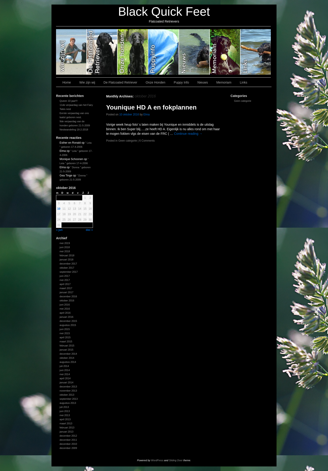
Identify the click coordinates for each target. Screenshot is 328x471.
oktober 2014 (67, 357)
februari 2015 (67, 345)
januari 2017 (67, 292)
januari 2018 (67, 259)
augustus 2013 (68, 403)
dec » (89, 230)
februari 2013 (67, 427)
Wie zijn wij (71, 52)
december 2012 (68, 435)
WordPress (157, 460)
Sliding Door (176, 460)
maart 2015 (66, 341)
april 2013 (65, 419)
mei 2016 (65, 308)
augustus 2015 (68, 325)
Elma (147, 114)
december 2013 (68, 386)
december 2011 (68, 439)
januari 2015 (67, 349)
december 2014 (68, 353)
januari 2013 (67, 431)
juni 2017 (65, 276)
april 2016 (65, 312)
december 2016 (68, 296)
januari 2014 (67, 382)
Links (256, 52)
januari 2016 (67, 317)
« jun (59, 230)
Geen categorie (242, 100)
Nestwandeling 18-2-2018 (74, 129)
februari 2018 (67, 255)
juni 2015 (65, 329)
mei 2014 (65, 374)
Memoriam (225, 52)
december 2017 (68, 263)
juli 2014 (64, 366)
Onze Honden (133, 52)
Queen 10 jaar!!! (69, 100)
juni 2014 (65, 370)
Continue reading (188, 133)
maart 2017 (66, 288)
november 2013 (68, 390)
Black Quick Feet (164, 11)
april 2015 (65, 337)
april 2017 (65, 284)
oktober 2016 (67, 300)
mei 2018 (65, 251)
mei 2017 (65, 280)
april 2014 (65, 378)
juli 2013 (64, 407)
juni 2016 (65, 304)
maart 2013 (66, 423)
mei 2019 (65, 243)
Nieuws (194, 52)
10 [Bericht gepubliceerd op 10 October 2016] (58, 208)
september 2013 (69, 398)
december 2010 (68, 444)
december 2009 (68, 448)
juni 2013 (65, 411)
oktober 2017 (67, 267)
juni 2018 (65, 247)
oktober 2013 (67, 394)
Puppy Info (163, 52)
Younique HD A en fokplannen (151, 107)
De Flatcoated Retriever (102, 52)
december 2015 (68, 321)
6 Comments (147, 140)
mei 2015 (65, 333)
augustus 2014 (68, 362)
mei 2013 (65, 415)
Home (66, 82)
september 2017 (69, 271)
